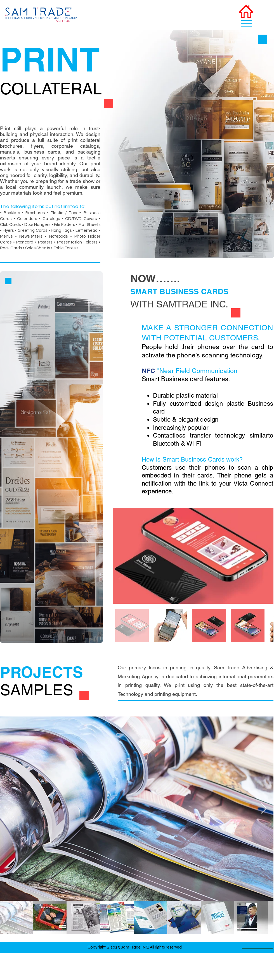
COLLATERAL (51, 89)
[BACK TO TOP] (257, 944)
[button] (246, 23)
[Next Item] (264, 555)
